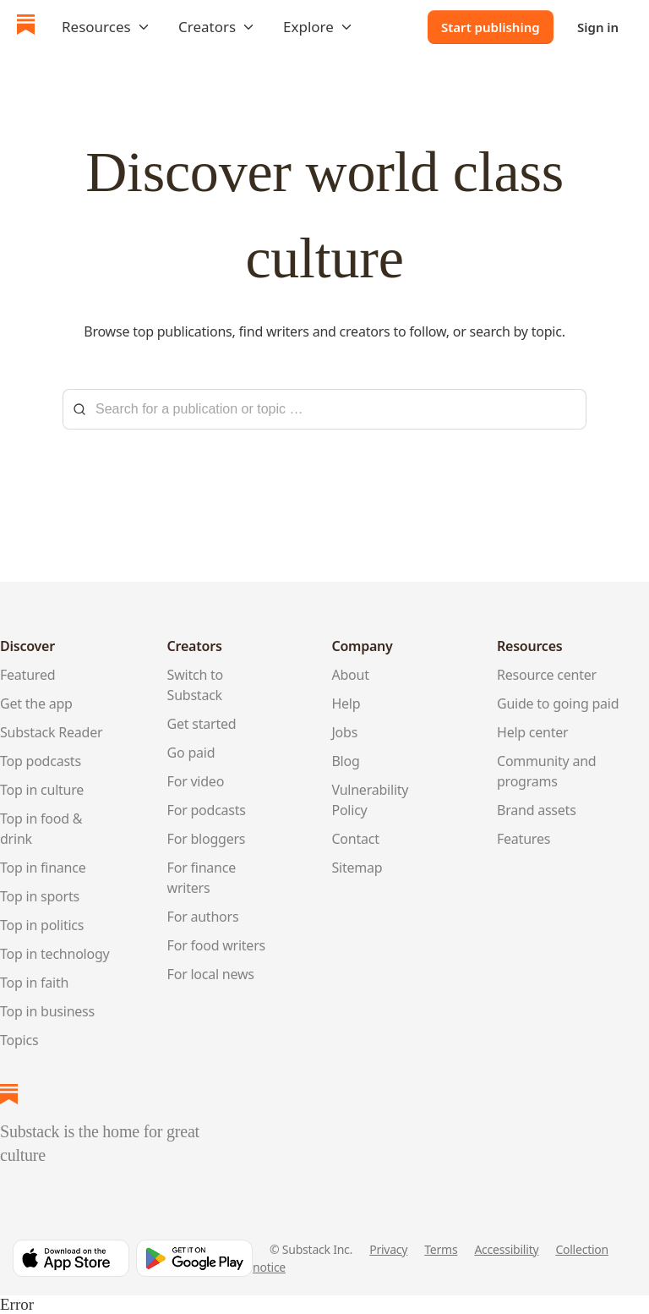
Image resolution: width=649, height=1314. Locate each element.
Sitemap (356, 867)
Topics (19, 1040)
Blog (345, 761)
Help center (533, 732)
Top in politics (42, 925)
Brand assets (536, 810)
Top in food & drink (41, 828)
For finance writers (201, 877)
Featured (27, 674)
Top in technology (55, 953)
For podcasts (206, 810)
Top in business (47, 1011)
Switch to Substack (195, 684)
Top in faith (34, 982)
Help (345, 703)
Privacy (388, 1249)
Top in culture (42, 789)
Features (523, 838)
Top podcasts (40, 761)
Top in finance (43, 867)
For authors (203, 916)
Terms (440, 1249)
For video (196, 781)
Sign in (598, 27)
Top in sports (39, 896)
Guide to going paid (558, 703)
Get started (202, 723)
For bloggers (206, 838)
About (349, 674)
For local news (210, 974)
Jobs (344, 732)
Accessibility (506, 1249)
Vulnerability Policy (369, 799)
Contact (355, 838)
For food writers (216, 945)
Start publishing (490, 27)
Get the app (36, 703)
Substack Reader (51, 732)
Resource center (547, 674)
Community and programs (546, 771)
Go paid (191, 752)
